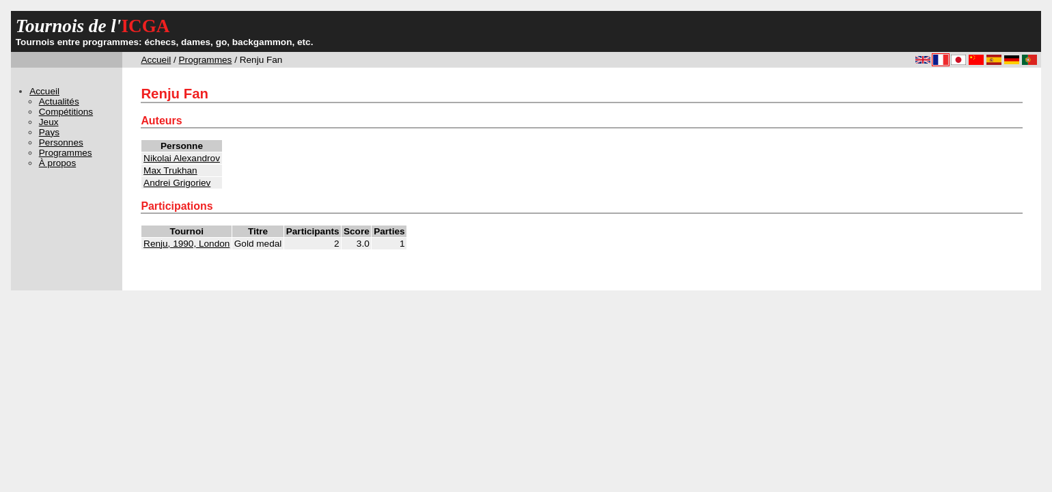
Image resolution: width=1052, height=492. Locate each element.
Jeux (49, 122)
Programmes (205, 60)
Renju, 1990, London (186, 243)
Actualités (59, 101)
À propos (57, 163)
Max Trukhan (170, 170)
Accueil (156, 60)
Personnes (61, 142)
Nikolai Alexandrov (181, 158)
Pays (49, 132)
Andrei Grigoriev (176, 183)
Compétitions (66, 112)
